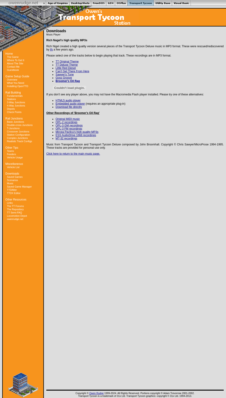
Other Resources (15, 199)
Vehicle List (13, 167)
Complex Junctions (17, 138)
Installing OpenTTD (17, 86)
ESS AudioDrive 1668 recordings (76, 135)
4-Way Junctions (16, 105)
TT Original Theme (67, 61)
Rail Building (13, 92)
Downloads (12, 173)
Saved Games (15, 176)
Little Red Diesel (66, 68)
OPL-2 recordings (66, 122)
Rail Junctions (14, 118)
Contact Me (13, 66)
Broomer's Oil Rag (68, 81)
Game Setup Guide (17, 76)
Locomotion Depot (17, 215)
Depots (11, 108)
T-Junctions (13, 128)
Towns (10, 151)
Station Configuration (18, 134)
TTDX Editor (14, 193)
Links (10, 202)
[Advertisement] (23, 296)
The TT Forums (15, 206)
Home (9, 53)
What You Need (15, 82)
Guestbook (13, 70)
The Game (13, 57)
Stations (11, 99)
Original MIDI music (68, 119)
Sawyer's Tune (65, 74)
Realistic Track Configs (19, 141)
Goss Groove (64, 77)
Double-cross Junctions (20, 125)
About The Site (15, 63)
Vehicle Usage (15, 157)
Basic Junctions (15, 121)
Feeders (11, 154)
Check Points (14, 112)
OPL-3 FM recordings (69, 128)
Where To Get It (15, 60)
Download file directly (69, 107)
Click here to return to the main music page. (73, 153)
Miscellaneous (14, 164)
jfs (51, 49)
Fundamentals (15, 95)
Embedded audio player (70, 103)
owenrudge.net (15, 219)
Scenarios (12, 180)
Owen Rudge (96, 393)
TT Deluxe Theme (67, 64)
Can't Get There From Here (72, 71)
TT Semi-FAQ (14, 212)
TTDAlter (12, 189)
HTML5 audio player (68, 100)
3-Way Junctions (16, 102)
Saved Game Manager (19, 186)
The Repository (15, 209)
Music (10, 183)
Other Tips (11, 147)
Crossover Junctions (18, 131)
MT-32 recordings (66, 138)
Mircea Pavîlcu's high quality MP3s (77, 132)
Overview (12, 79)
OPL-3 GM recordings (69, 125)
